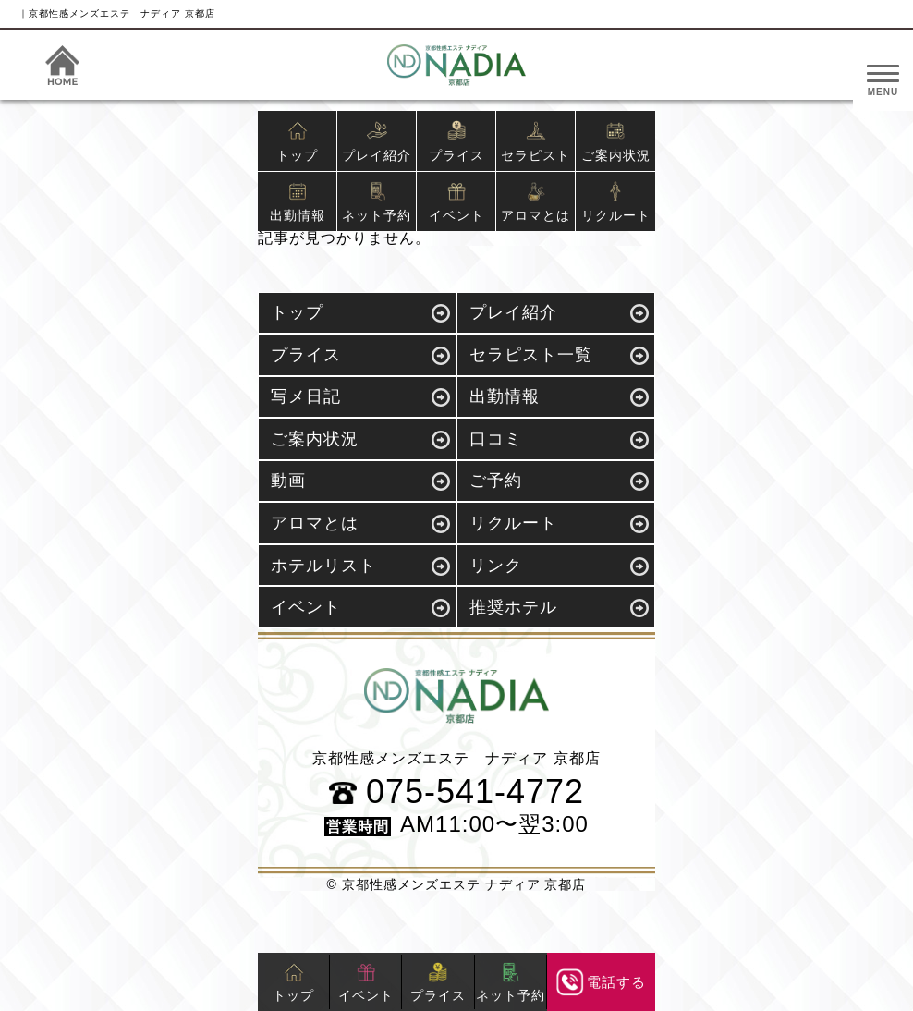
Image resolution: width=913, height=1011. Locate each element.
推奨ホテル (513, 607)
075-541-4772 (456, 791)
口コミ (495, 439)
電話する (601, 982)
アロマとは (535, 202)
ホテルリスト (323, 565)
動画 (288, 480)
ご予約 (495, 480)
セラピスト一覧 (530, 355)
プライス (456, 141)
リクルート (616, 202)
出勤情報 (297, 202)
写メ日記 (306, 396)
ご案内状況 (616, 141)
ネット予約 (376, 202)
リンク (495, 565)
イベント (456, 202)
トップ (297, 141)
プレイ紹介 (376, 141)
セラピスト (535, 141)
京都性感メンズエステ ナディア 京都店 (464, 884)
